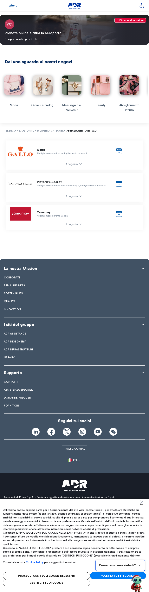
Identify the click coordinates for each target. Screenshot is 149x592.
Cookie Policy (34, 562)
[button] (74, 460)
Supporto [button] (13, 372)
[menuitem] (12, 278)
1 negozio (72, 164)
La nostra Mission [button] (20, 268)
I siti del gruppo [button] (19, 324)
